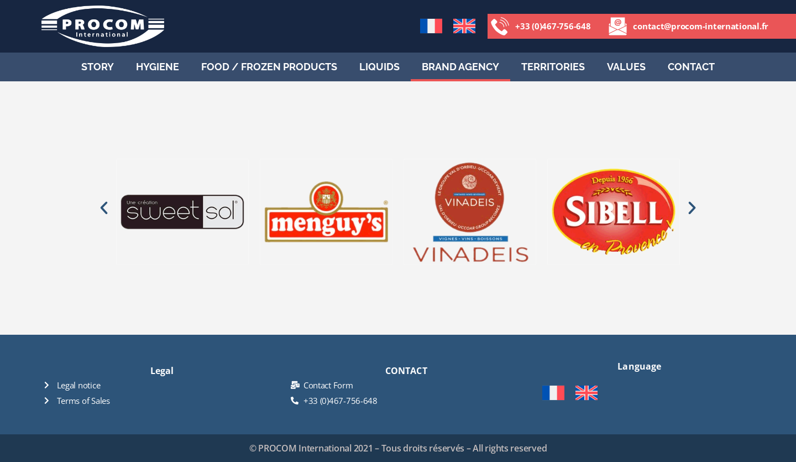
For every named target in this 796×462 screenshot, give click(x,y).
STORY (97, 66)
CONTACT (691, 66)
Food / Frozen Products (269, 66)
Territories (553, 66)
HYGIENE (157, 66)
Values (626, 66)
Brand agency (460, 66)
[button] (104, 208)
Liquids (379, 66)
